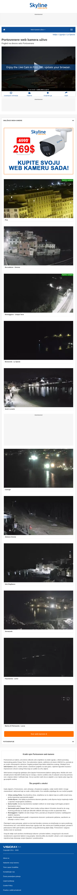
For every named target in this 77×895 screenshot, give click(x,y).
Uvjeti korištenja (8, 881)
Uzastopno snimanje (11, 94)
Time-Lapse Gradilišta (10, 867)
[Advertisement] (38, 20)
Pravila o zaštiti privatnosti (12, 890)
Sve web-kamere (39, 734)
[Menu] (71, 29)
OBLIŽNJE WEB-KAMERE (38, 120)
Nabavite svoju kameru (11, 863)
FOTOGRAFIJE (38, 741)
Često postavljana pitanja (12, 876)
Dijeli (66, 94)
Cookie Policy (8, 885)
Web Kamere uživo (38, 30)
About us (6, 858)
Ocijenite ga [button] (48, 94)
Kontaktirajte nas (9, 872)
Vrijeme (29, 94)
